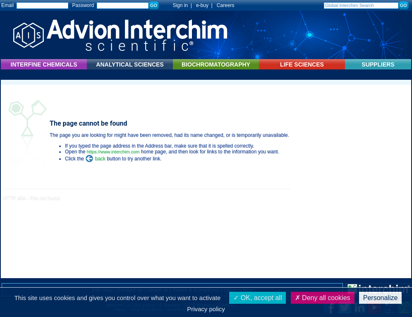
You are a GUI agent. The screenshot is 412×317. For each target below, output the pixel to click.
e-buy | (205, 5)
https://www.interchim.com (113, 151)
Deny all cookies (322, 297)
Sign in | (178, 5)
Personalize (380, 297)
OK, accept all (257, 297)
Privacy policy (206, 308)
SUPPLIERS (378, 64)
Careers (226, 5)
